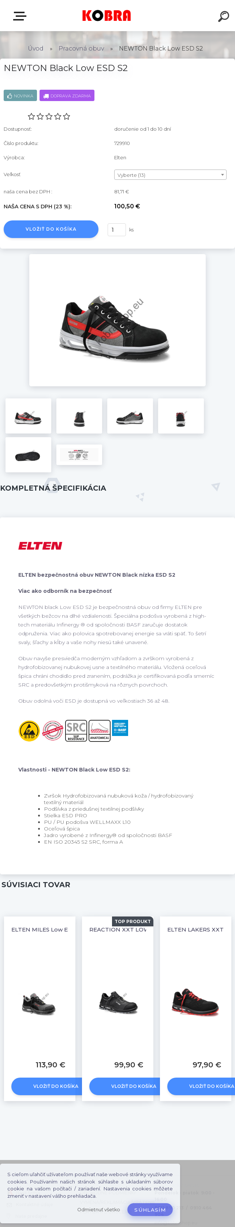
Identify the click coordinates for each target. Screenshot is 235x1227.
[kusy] (117, 229)
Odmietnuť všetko (98, 1209)
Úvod (36, 48)
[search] (224, 17)
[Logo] (106, 15)
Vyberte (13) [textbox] (131, 175)
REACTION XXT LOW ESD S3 (130, 929)
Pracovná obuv (81, 48)
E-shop (21, 16)
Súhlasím (150, 1210)
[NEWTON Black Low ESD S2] (117, 256)
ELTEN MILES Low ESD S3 (47, 929)
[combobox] (170, 175)
